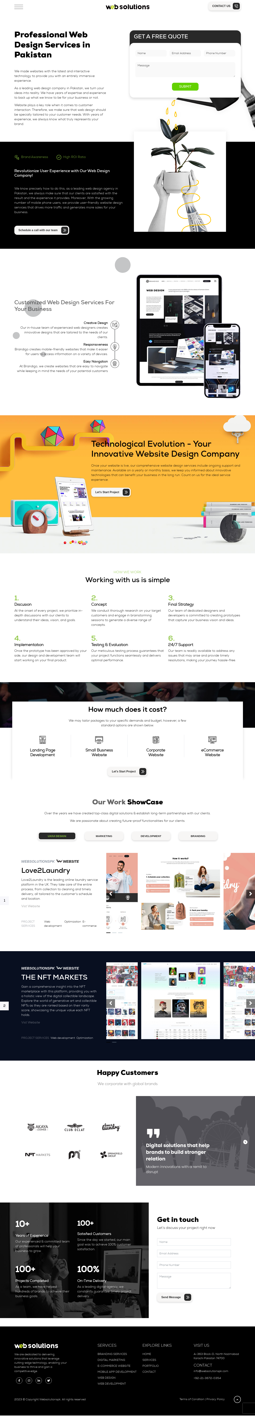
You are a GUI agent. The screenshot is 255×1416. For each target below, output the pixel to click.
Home (146, 1354)
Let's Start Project (129, 771)
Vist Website (30, 907)
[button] (108, 933)
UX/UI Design (57, 836)
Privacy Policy (215, 1400)
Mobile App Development (117, 1372)
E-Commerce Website (114, 1366)
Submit (185, 87)
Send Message (176, 1297)
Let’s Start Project (112, 492)
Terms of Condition (191, 1400)
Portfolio (150, 1366)
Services (149, 1360)
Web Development (112, 1384)
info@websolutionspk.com (211, 1372)
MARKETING (104, 836)
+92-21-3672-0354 (207, 1379)
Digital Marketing (111, 1360)
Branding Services (112, 1354)
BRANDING (198, 836)
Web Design (107, 1378)
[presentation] (110, 894)
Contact (149, 1372)
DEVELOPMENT (151, 836)
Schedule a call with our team (43, 230)
